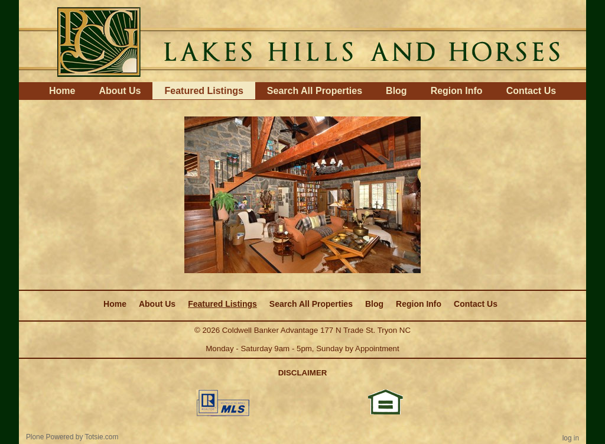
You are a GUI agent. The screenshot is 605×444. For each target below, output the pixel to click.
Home (62, 91)
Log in (570, 438)
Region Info (457, 91)
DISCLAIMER (302, 372)
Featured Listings (203, 91)
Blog (396, 91)
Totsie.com (102, 437)
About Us (120, 91)
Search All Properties (314, 91)
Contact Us (531, 91)
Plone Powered (50, 437)
